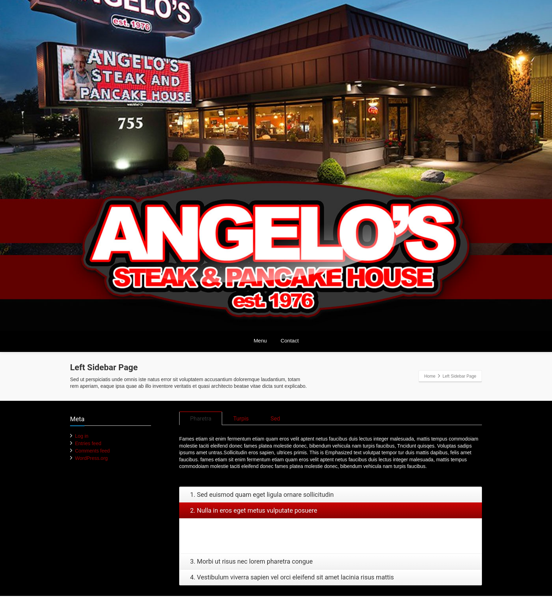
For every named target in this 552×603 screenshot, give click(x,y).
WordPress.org (91, 458)
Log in (81, 436)
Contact (290, 341)
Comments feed (92, 451)
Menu (260, 341)
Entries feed (88, 443)
